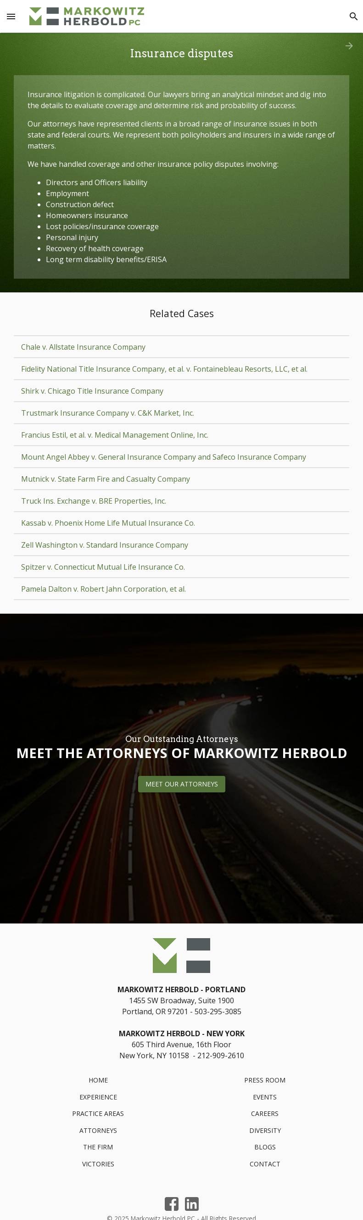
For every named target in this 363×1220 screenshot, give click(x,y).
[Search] (354, 16)
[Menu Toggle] (11, 16)
